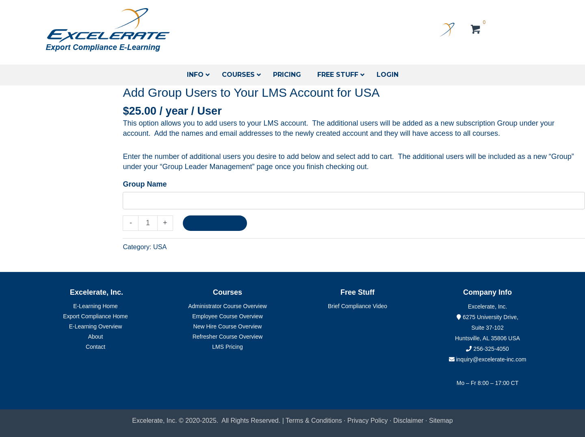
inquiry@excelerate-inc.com (487, 359)
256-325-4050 (491, 349)
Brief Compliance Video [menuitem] (357, 306)
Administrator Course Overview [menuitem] (227, 306)
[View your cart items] (476, 30)
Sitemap (441, 420)
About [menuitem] (95, 336)
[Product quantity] (147, 223)
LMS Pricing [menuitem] (227, 347)
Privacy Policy (367, 420)
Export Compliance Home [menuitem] (95, 316)
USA (160, 246)
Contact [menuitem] (95, 347)
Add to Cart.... (215, 223)
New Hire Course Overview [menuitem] (227, 326)
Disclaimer (409, 420)
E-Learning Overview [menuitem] (95, 326)
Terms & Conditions (314, 420)
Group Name (145, 184)
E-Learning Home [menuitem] (95, 306)
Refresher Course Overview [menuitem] (228, 336)
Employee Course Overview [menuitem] (227, 316)
